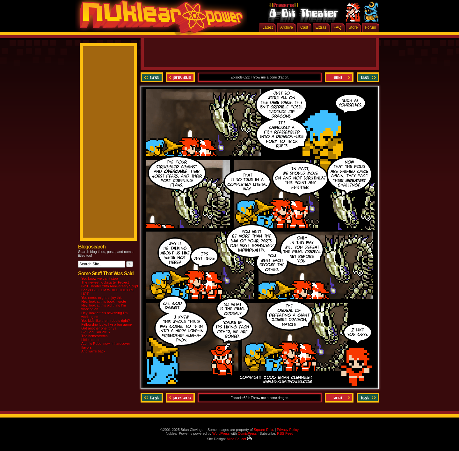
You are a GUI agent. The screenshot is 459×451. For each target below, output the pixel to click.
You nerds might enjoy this (101, 297)
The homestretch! (95, 336)
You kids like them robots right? (105, 320)
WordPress (220, 433)
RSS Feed (285, 433)
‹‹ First (152, 77)
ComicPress (247, 433)
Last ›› (367, 77)
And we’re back (93, 351)
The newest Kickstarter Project (105, 282)
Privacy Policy (287, 430)
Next (339, 77)
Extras (321, 27)
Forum (370, 27)
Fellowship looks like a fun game (106, 324)
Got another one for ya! (99, 328)
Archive (286, 27)
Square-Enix (263, 430)
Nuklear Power (159, 19)
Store (353, 27)
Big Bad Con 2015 (95, 332)
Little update (90, 340)
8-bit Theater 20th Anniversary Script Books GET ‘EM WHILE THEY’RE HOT (109, 290)
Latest (267, 27)
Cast (304, 27)
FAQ (337, 27)
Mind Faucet (239, 439)
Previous (180, 77)
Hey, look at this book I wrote (103, 301)
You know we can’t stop (99, 278)
